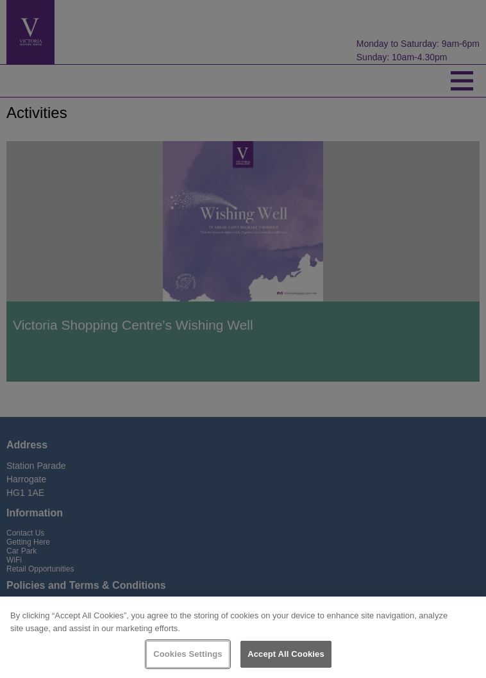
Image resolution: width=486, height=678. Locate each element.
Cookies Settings (187, 654)
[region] (243, 637)
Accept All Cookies (285, 654)
